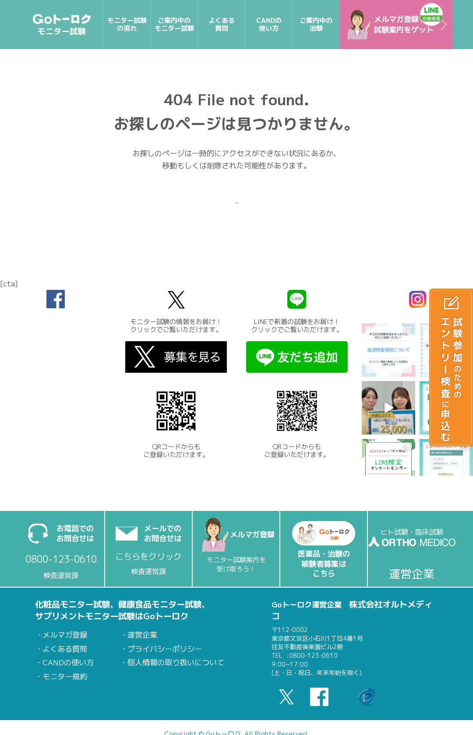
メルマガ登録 (64, 635)
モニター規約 (64, 676)
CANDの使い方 (68, 662)
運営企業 (142, 635)
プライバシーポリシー (164, 649)
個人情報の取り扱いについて (175, 662)
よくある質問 (64, 649)
